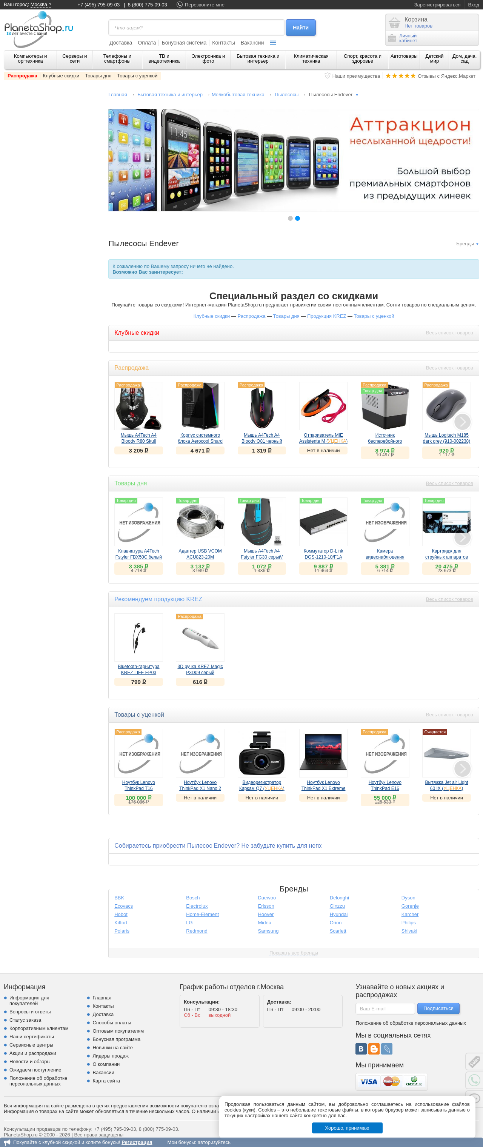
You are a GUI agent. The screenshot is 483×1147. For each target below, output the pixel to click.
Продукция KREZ (326, 316)
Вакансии (252, 43)
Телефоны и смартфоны (117, 58)
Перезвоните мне (205, 5)
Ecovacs (123, 906)
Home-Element (202, 914)
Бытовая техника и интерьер (258, 58)
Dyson (408, 898)
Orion (336, 922)
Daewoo (267, 898)
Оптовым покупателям (118, 1031)
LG (189, 922)
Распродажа (22, 76)
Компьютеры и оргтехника (30, 58)
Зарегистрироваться (437, 5)
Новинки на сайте (112, 1047)
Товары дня (98, 76)
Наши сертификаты (31, 1036)
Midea (264, 922)
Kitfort (120, 922)
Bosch (193, 898)
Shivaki (409, 931)
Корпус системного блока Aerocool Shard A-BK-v (200, 441)
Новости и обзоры (30, 1061)
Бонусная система (184, 43)
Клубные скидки (61, 76)
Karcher (410, 914)
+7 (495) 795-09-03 (99, 5)
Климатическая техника (311, 58)
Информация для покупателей (29, 1000)
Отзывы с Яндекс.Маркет (446, 76)
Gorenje (410, 906)
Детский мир (434, 58)
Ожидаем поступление (35, 1070)
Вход (473, 5)
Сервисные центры (31, 1045)
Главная (117, 94)
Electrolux (197, 906)
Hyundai (339, 914)
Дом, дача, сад (464, 58)
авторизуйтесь (214, 1142)
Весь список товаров (449, 333)
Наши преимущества (356, 76)
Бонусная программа (116, 1039)
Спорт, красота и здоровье (362, 58)
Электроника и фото (208, 58)
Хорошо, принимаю (347, 1128)
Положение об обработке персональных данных (38, 1081)
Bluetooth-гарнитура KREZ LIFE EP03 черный (138, 672)
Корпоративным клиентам (39, 1028)
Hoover (266, 914)
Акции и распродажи (32, 1053)
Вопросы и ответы (30, 1012)
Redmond (196, 931)
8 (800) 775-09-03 (147, 5)
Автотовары (404, 56)
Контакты (223, 43)
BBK (119, 898)
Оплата (147, 43)
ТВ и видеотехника (164, 58)
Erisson (266, 906)
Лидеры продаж (110, 1056)
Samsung (268, 931)
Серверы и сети (74, 58)
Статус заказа (25, 1020)
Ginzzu (337, 906)
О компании (106, 1064)
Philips (408, 922)
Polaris (121, 931)
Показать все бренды (293, 953)
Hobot (121, 914)
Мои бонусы (181, 1142)
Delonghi (339, 898)
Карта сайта (106, 1081)
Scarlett (338, 931)
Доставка (120, 43)
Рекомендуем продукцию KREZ (158, 599)
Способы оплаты (111, 1022)
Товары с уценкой (137, 76)
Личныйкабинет (402, 38)
